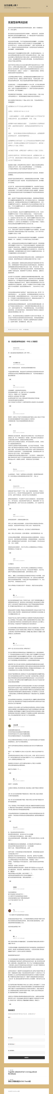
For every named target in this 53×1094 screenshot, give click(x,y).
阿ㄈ (21, 329)
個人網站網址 (11, 1050)
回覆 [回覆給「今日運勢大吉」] (10, 379)
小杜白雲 (15, 725)
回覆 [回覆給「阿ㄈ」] (10, 637)
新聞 (12, 102)
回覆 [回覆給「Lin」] (10, 406)
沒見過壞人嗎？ (11, 5)
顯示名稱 (10, 1037)
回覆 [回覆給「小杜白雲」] (10, 773)
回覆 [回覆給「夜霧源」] (10, 904)
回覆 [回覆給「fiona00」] (10, 881)
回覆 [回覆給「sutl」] (10, 553)
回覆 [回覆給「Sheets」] (10, 480)
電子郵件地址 (11, 1044)
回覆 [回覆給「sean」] (10, 463)
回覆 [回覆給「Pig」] (10, 930)
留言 (9, 1017)
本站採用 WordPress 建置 (14, 1091)
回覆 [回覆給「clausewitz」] (10, 356)
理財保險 (27, 329)
